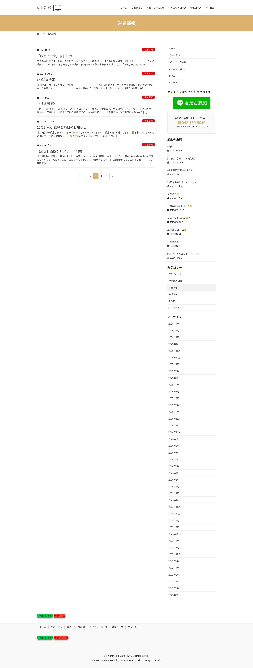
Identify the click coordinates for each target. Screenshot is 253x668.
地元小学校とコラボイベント (183, 253)
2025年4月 (173, 398)
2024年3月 (173, 479)
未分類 (171, 301)
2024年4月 (173, 472)
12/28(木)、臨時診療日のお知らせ (61, 127)
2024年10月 (174, 432)
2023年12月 (174, 500)
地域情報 (172, 294)
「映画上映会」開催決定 (54, 55)
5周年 (170, 146)
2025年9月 (173, 364)
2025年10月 (174, 357)
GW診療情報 (46, 79)
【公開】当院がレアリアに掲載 (59, 151)
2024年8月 (173, 445)
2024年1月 (173, 493)
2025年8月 (173, 371)
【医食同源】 (174, 241)
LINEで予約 (45, 616)
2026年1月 (173, 337)
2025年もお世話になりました (182, 182)
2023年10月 (174, 513)
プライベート (175, 274)
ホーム (171, 48)
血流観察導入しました (179, 206)
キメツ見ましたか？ (178, 218)
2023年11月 (174, 506)
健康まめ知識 (175, 280)
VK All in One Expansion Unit (148, 660)
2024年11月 (174, 425)
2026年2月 (173, 330)
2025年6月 (173, 384)
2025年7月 (173, 378)
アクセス (172, 82)
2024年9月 (173, 438)
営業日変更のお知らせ (180, 170)
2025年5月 (173, 391)
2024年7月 (173, 452)
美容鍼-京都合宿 (176, 230)
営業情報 (148, 49)
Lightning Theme (125, 660)
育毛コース (174, 75)
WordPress (108, 660)
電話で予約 (61, 638)
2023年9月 (173, 520)
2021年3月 (173, 595)
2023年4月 (173, 540)
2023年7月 (173, 534)
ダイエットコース (177, 68)
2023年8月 (173, 527)
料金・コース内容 (177, 62)
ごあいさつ (174, 55)
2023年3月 (173, 547)
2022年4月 (173, 567)
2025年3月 (173, 405)
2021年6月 (173, 588)
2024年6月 (173, 459)
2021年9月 (173, 581)
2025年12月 (174, 344)
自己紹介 (173, 194)
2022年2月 (173, 574)
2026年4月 (173, 323)
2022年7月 (173, 561)
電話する (60, 616)
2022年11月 (174, 554)
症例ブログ (174, 308)
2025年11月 (174, 350)
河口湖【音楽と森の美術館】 (182, 158)
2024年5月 (173, 466)
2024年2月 (173, 486)
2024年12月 (174, 418)
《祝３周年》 (46, 103)
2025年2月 (173, 411)
